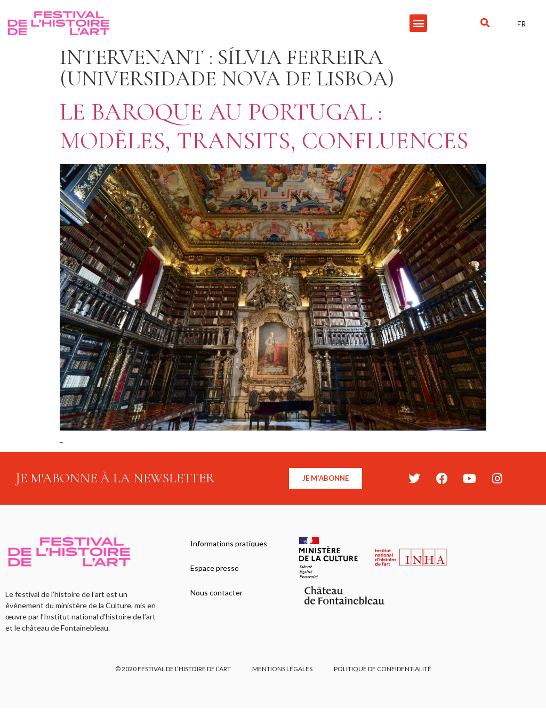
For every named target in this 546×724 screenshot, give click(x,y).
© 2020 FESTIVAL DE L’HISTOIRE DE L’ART (173, 669)
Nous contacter (216, 592)
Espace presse (214, 567)
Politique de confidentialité (382, 669)
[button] (418, 23)
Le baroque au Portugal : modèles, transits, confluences (264, 126)
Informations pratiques (228, 543)
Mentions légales (282, 669)
